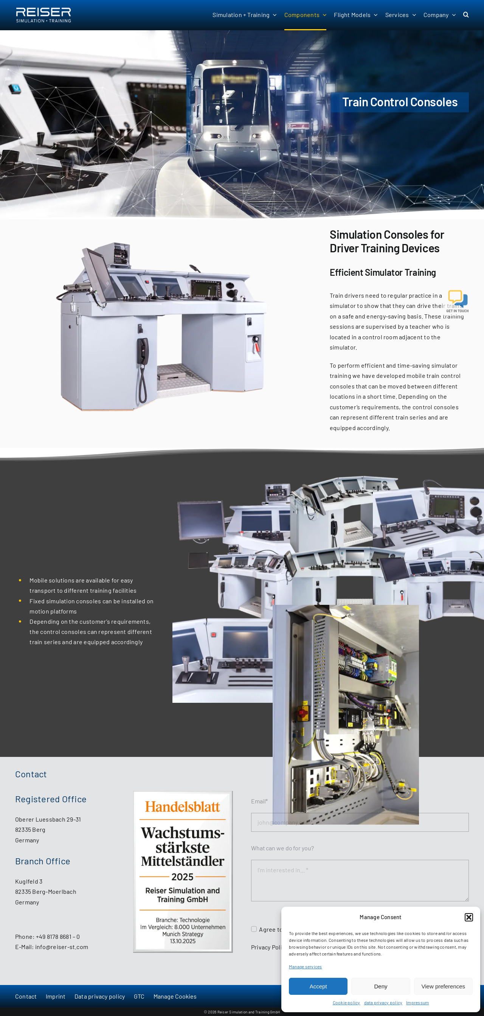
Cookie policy (346, 1002)
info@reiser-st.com (61, 946)
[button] (469, 917)
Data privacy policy (99, 996)
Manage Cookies (175, 996)
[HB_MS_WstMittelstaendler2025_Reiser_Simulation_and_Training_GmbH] (183, 793)
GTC (139, 996)
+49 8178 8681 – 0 (58, 936)
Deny (380, 986)
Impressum (417, 1002)
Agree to (271, 929)
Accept (318, 986)
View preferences (443, 986)
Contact (26, 996)
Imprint (56, 996)
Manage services (305, 966)
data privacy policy (383, 1002)
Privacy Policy (269, 947)
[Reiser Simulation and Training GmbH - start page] (53, 15)
